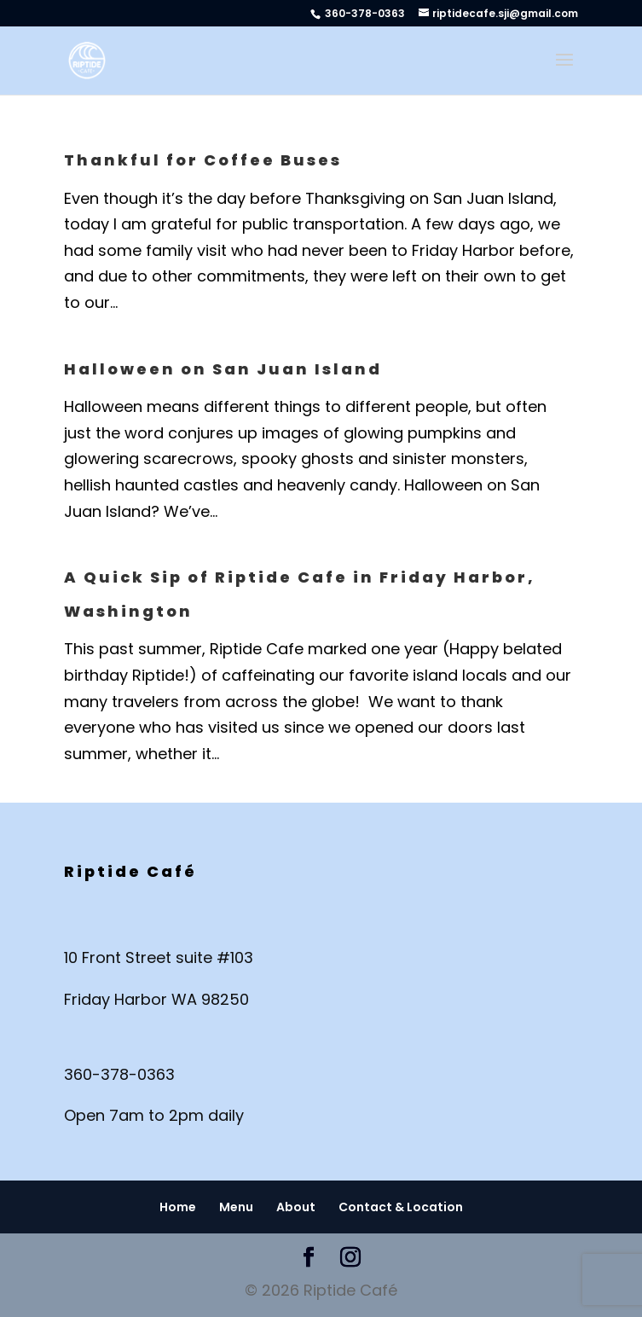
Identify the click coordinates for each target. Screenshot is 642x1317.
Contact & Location (400, 1206)
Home (177, 1206)
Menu (236, 1206)
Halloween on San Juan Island (223, 369)
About (295, 1206)
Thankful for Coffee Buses (203, 160)
